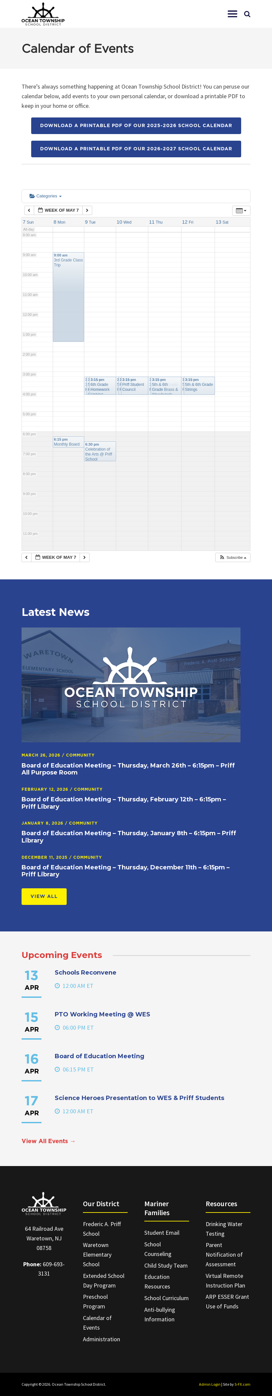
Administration (101, 1339)
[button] (233, 14)
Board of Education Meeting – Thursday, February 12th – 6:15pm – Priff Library (124, 803)
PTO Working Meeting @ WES (102, 1014)
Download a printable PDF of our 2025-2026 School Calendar (136, 125)
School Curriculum (166, 1298)
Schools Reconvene (85, 972)
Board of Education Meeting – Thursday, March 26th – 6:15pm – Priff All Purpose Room (128, 769)
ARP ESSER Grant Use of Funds (227, 1301)
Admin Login (210, 1384)
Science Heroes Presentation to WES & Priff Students (139, 1098)
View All (44, 896)
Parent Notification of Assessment (224, 1254)
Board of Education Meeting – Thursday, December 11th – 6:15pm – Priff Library (126, 871)
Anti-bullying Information (159, 1314)
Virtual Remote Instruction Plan (225, 1280)
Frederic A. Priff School (102, 1228)
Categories (46, 195)
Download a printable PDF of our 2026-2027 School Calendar (136, 149)
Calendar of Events (97, 1322)
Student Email (161, 1232)
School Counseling (157, 1249)
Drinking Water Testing (224, 1228)
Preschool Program (95, 1301)
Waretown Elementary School (97, 1254)
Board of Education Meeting (99, 1056)
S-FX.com (242, 1384)
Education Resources (157, 1281)
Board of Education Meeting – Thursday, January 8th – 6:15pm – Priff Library (129, 837)
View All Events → (49, 1141)
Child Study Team (166, 1265)
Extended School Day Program (103, 1280)
